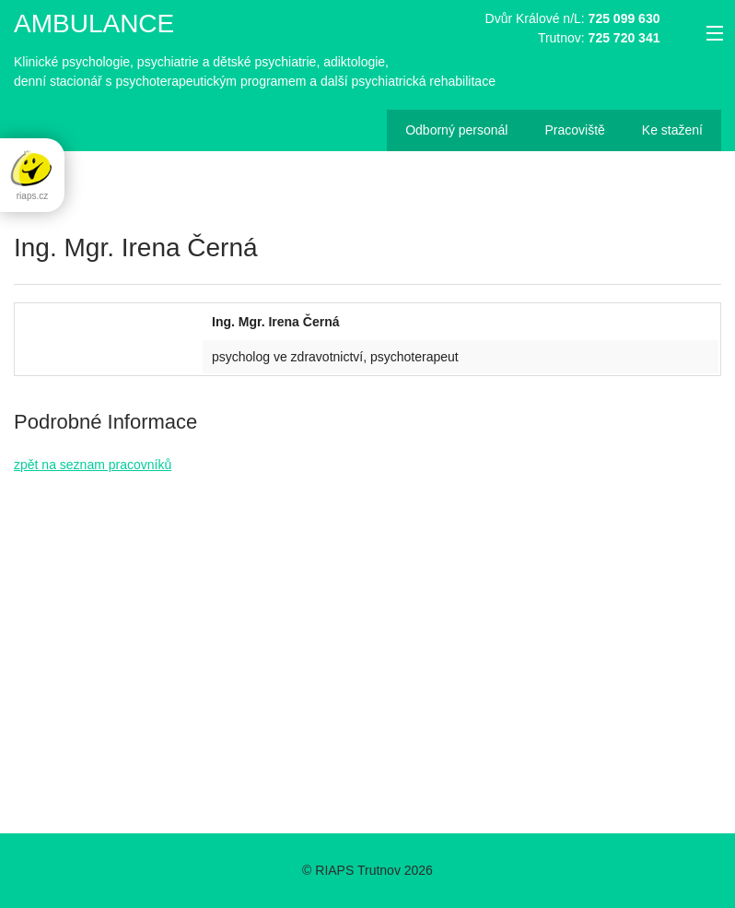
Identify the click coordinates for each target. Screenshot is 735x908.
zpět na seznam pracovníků (92, 464)
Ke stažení (672, 130)
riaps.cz (32, 174)
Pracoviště (574, 130)
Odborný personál (456, 130)
